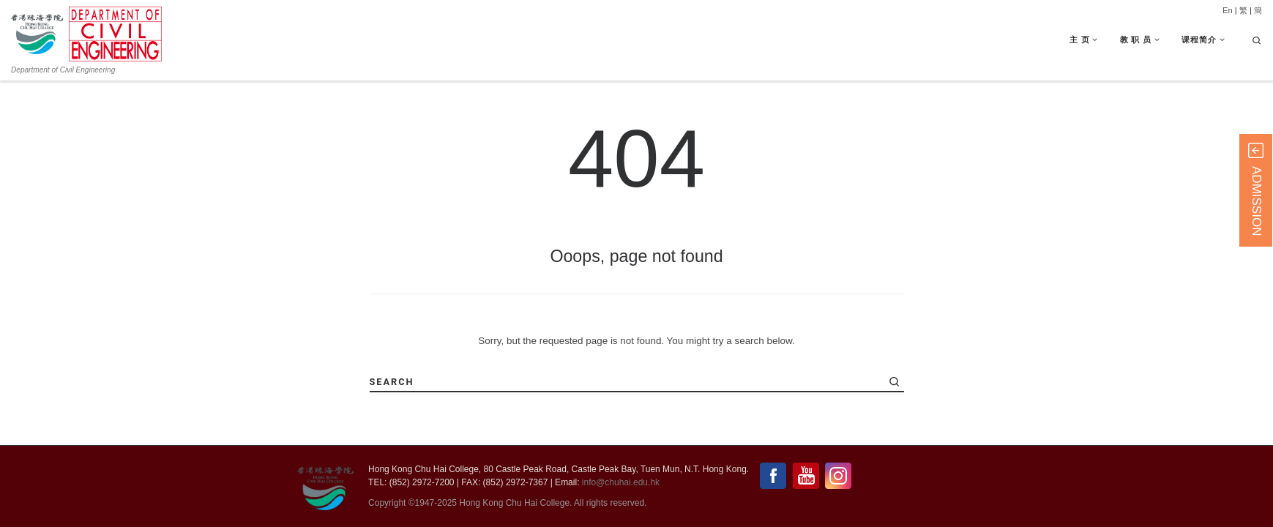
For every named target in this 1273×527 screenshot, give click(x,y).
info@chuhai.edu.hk (621, 482)
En (1227, 10)
